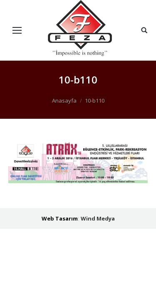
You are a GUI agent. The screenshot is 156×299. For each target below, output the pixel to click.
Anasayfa (64, 100)
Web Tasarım (60, 218)
